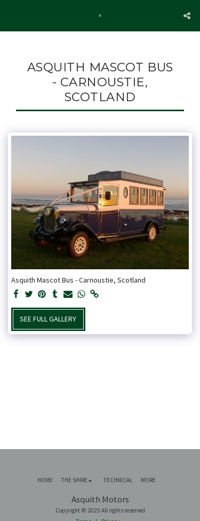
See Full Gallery (48, 319)
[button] (12, 15)
